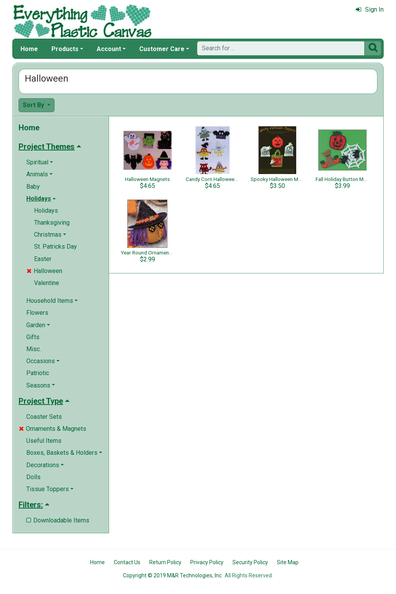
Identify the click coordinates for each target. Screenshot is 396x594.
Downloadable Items (57, 520)
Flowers (37, 312)
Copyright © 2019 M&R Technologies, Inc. (173, 575)
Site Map (288, 562)
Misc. (33, 349)
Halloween (44, 271)
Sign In (370, 9)
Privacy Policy (207, 562)
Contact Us (127, 562)
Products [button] (65, 49)
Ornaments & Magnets (52, 428)
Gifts (32, 337)
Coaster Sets (44, 416)
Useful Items (43, 440)
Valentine (46, 283)
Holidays (46, 210)
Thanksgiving (52, 222)
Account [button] (109, 49)
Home (29, 49)
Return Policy (165, 562)
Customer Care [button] (161, 49)
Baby (33, 186)
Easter (42, 259)
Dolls (33, 477)
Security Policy (250, 562)
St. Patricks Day (55, 246)
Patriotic (37, 373)
